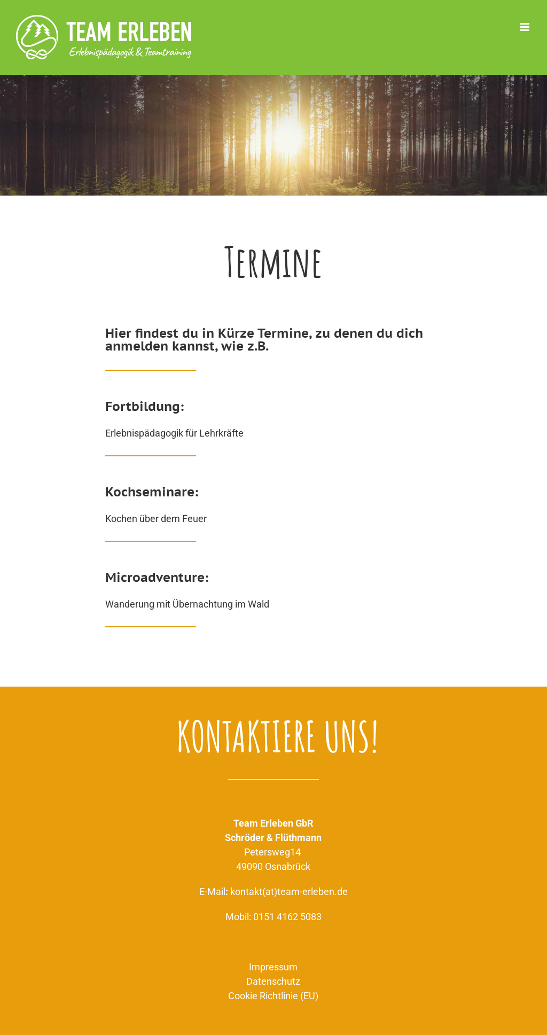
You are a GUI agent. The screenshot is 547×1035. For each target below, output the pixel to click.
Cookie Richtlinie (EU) (273, 995)
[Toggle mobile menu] (525, 27)
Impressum (273, 966)
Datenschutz (273, 981)
